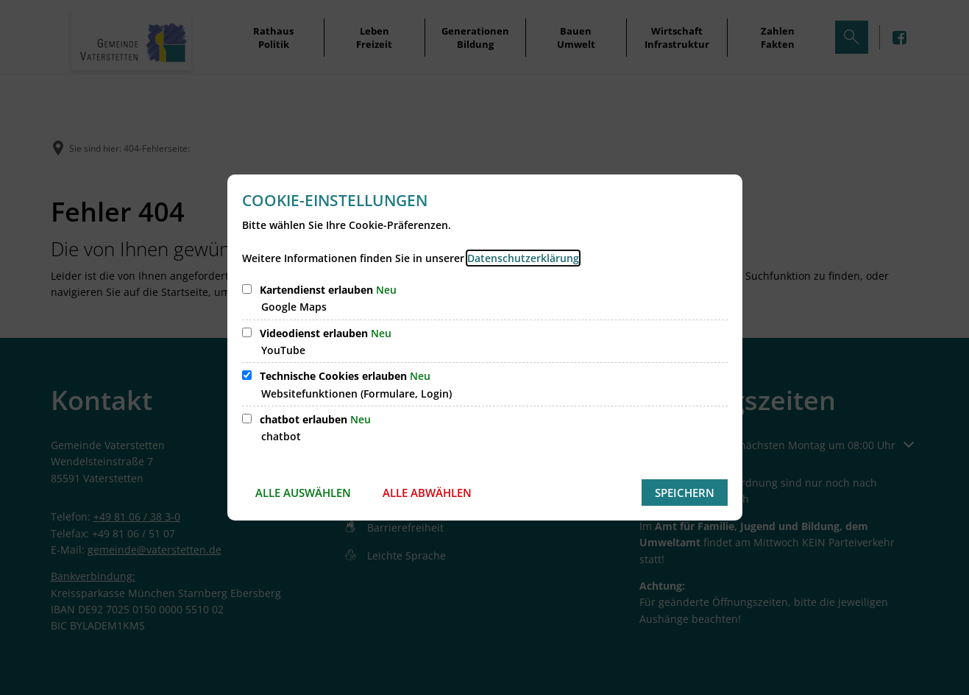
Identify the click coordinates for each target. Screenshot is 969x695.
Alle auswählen (303, 492)
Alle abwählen (427, 492)
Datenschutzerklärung (523, 258)
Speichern (684, 492)
